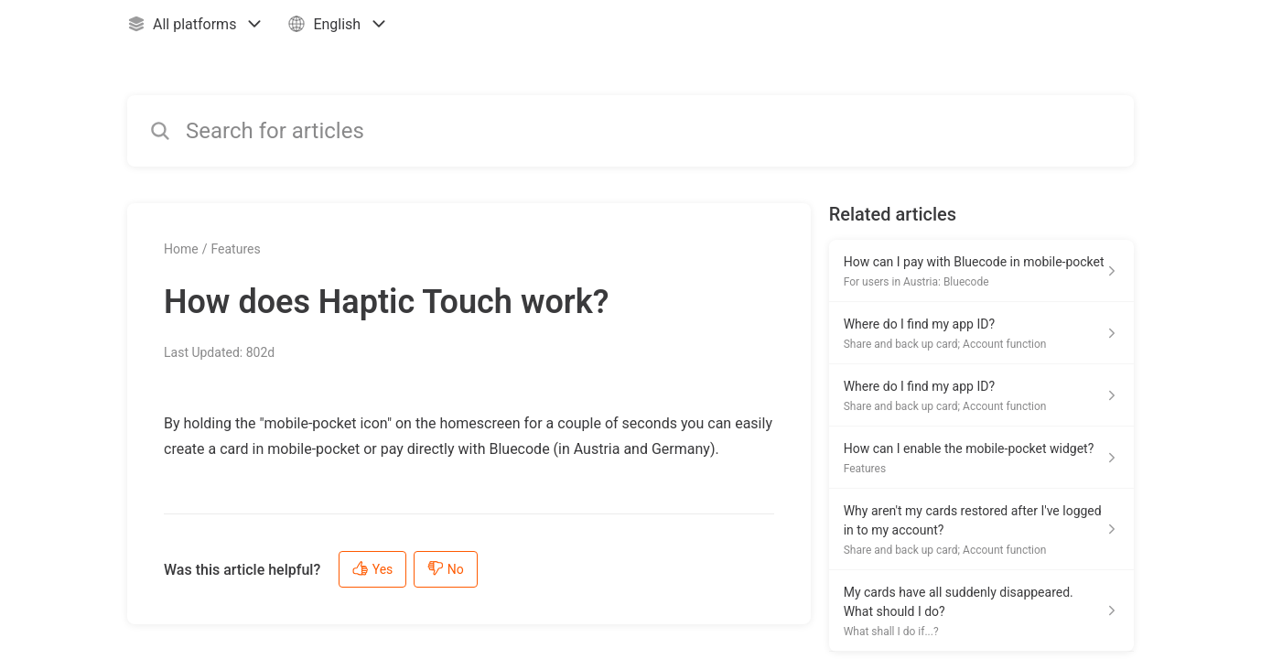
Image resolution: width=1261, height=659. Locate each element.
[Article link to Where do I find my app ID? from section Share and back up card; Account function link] (981, 333)
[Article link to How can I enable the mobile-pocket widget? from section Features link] (981, 458)
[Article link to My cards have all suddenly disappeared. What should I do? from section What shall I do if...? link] (981, 611)
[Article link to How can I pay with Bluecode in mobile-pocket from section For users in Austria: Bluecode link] (981, 271)
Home (181, 249)
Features (235, 249)
